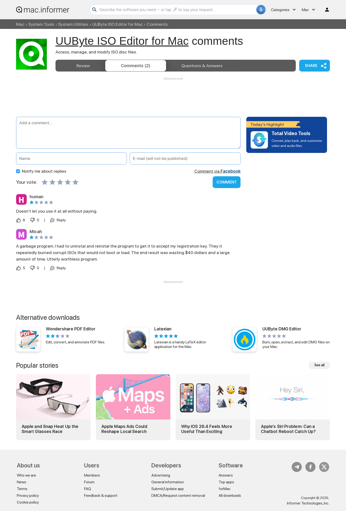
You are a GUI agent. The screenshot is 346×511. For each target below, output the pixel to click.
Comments (135, 65)
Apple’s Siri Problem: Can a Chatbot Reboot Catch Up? (288, 429)
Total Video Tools (291, 133)
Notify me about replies (41, 171)
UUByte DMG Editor (281, 328)
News (21, 482)
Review (83, 65)
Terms (22, 488)
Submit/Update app (167, 488)
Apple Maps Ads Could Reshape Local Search (124, 429)
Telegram (297, 467)
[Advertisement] (173, 95)
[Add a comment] (128, 133)
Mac (20, 24)
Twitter (324, 467)
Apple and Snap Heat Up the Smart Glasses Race (50, 429)
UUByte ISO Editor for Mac (117, 24)
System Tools (41, 24)
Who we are (26, 475)
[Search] (177, 10)
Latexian (162, 328)
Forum (89, 482)
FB (310, 467)
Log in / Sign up (324, 10)
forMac (224, 488)
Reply (61, 220)
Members (92, 475)
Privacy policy (28, 495)
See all (319, 365)
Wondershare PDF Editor (70, 328)
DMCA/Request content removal (178, 495)
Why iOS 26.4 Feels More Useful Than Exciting (206, 429)
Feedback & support (100, 495)
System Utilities (73, 24)
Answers (201, 65)
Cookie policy (28, 502)
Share (311, 65)
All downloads (230, 495)
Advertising (160, 475)
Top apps (226, 482)
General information (167, 482)
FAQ (87, 488)
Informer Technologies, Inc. (308, 503)
